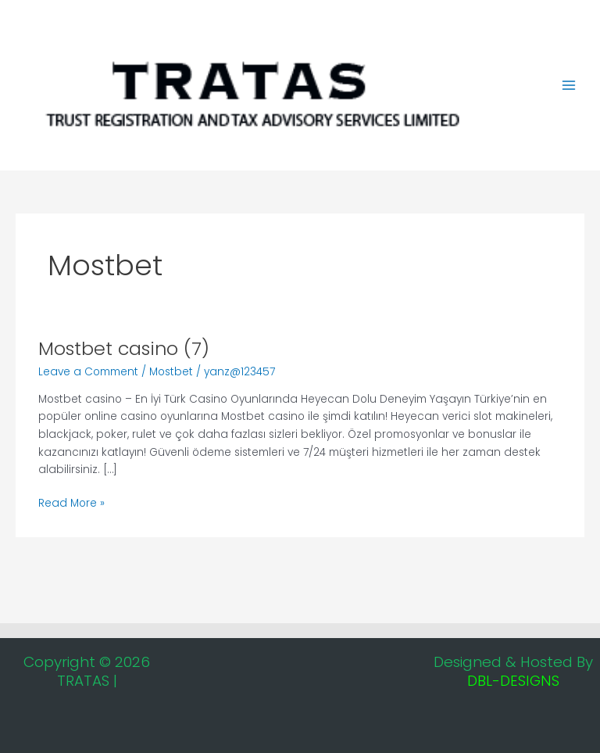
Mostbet (171, 371)
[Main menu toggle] (569, 86)
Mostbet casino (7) (123, 348)
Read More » (71, 503)
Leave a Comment (88, 371)
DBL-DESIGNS (513, 680)
